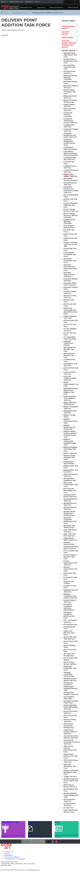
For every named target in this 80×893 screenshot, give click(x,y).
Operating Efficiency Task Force (71, 500)
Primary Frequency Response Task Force (70, 557)
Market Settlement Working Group (70, 403)
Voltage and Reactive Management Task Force (71, 772)
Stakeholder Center (26, 7)
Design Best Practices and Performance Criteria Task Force (71, 189)
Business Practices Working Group (70, 101)
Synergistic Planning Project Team (71, 702)
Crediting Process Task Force (70, 167)
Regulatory (8, 855)
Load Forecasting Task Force (70, 373)
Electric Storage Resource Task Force (71, 210)
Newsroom (29, 1)
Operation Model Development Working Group (69, 513)
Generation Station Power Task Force (70, 284)
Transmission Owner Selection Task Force (71, 737)
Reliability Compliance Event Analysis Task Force (71, 596)
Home (4, 13)
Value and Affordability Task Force (70, 766)
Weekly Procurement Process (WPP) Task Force (71, 781)
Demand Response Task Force (70, 184)
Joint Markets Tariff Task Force (70, 364)
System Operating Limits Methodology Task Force (71, 707)
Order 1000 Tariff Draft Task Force (70, 535)
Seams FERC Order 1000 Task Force (70, 638)
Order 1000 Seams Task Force (70, 531)
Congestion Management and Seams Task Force (70, 135)
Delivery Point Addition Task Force (47, 13)
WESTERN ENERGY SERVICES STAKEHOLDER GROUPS (69, 44)
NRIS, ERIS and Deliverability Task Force (70, 490)
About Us (4, 1)
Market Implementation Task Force (71, 384)
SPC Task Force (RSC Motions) (69, 655)
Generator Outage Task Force (70, 292)
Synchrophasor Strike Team (69, 698)
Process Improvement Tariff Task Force (70, 563)
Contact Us (8, 852)
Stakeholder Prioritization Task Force (70, 668)
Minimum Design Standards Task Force (69, 457)
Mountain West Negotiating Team (70, 479)
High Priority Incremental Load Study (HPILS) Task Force (70, 311)
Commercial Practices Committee (68, 114)
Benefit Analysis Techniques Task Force (70, 92)
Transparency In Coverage (14, 859)
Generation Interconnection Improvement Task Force (70, 267)
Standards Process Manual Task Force (70, 679)
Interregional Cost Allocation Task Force (70, 349)
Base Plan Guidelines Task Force (71, 87)
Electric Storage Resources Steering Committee (71, 215)
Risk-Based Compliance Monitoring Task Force (69, 615)
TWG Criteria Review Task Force (71, 761)
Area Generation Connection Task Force (69, 67)
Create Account (69, 1)
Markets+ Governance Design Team (70, 421)
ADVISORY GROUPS (66, 33)
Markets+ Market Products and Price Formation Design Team (70, 434)
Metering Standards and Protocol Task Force (70, 449)
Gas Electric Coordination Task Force (70, 260)
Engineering (41, 7)
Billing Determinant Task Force (70, 97)
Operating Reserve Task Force (70, 504)
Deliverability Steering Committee (71, 179)
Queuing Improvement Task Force (70, 569)
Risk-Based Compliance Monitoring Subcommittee (69, 607)
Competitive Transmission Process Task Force (71, 121)
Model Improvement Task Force (71, 475)
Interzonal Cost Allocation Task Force (69, 355)
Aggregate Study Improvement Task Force (70, 55)
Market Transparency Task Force (71, 407)
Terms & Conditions (12, 857)
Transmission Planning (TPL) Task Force (71, 756)
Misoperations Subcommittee (69, 462)
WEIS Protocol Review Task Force (70, 786)
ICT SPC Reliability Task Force (70, 330)
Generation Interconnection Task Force (69, 274)
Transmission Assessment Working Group (69, 725)
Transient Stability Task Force (70, 720)
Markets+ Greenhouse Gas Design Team (69, 427)
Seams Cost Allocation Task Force (69, 633)
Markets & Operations (56, 7)
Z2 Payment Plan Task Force (69, 804)
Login (77, 1)
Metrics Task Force (70, 453)
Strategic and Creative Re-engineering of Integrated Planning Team (70, 686)
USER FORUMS (67, 37)
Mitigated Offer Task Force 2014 (71, 471)
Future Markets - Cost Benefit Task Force (70, 254)
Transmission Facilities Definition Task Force (70, 732)
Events (37, 1)
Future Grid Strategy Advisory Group (71, 811)
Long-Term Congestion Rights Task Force (70, 378)
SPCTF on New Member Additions (70, 663)
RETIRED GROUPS (20, 13)
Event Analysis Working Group (69, 226)
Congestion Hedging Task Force (71, 130)
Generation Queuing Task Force (71, 280)
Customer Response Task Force (71, 171)
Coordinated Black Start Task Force (70, 158)
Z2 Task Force (69, 808)
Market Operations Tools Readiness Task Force (70, 398)
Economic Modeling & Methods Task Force (71, 205)
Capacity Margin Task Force (69, 105)
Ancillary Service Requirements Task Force (70, 61)
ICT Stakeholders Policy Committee (70, 338)
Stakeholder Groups (16, 1)
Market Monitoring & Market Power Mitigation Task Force (71, 391)
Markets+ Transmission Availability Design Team (70, 442)
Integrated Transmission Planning (68, 343)
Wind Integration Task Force (69, 800)
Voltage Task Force (70, 776)
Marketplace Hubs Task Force (70, 412)
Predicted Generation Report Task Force (71, 547)
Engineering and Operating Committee (69, 221)
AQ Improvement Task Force (70, 72)
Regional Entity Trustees (69, 582)
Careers (7, 853)
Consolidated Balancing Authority (70, 148)
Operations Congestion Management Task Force (70, 520)
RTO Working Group (70, 624)
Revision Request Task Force (70, 601)
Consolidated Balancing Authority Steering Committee (71, 153)
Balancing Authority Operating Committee (70, 77)
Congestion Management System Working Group (69, 142)
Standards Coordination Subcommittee (69, 674)
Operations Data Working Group (69, 526)
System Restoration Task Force (71, 712)
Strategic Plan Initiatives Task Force (71, 693)
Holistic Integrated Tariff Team (70, 317)
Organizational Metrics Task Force (70, 539)
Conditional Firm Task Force (69, 126)
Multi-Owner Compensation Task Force (71, 484)
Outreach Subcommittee (69, 543)
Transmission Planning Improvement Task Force (70, 749)
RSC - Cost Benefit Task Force (70, 621)
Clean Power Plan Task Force (70, 109)
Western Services (73, 7)
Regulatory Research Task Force (71, 591)
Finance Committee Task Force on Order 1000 (71, 244)
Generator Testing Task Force (70, 296)
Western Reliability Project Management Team (71, 795)
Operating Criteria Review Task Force (70, 496)
